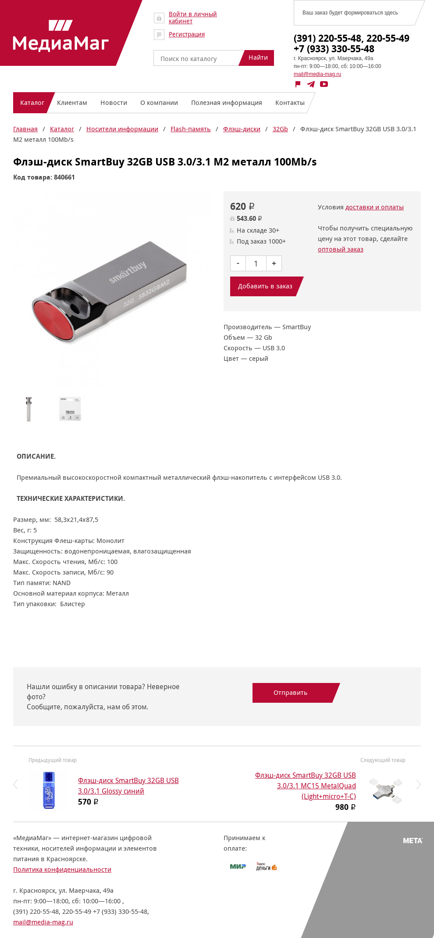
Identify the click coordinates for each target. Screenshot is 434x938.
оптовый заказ (340, 249)
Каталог (62, 129)
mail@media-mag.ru (317, 74)
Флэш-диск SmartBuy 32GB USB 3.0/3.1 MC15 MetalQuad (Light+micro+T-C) (305, 786)
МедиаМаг (61, 36)
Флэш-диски (241, 129)
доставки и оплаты (374, 207)
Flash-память (191, 129)
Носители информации (122, 129)
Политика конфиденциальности (62, 869)
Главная (25, 129)
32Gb (280, 129)
